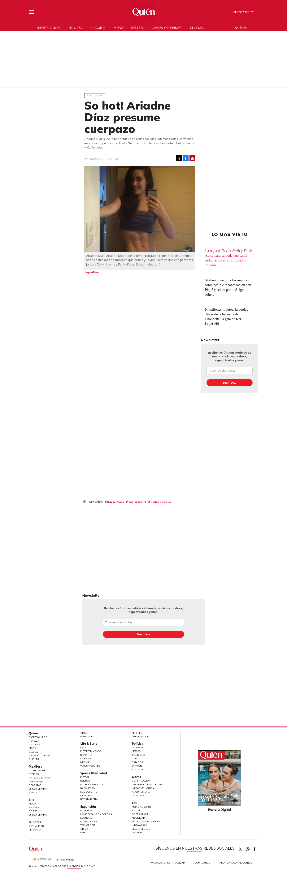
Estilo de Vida (38, 788)
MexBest (35, 766)
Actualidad (36, 826)
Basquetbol (88, 788)
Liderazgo (35, 829)
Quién (33, 733)
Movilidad (138, 817)
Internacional (89, 821)
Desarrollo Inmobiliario (148, 784)
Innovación (139, 825)
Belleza (138, 28)
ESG (82, 832)
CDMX (135, 758)
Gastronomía (37, 770)
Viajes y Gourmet (39, 755)
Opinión (85, 732)
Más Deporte (88, 791)
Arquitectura (141, 791)
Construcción (141, 780)
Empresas (86, 810)
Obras (84, 828)
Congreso (138, 754)
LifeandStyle (140, 736)
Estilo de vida (38, 814)
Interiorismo (140, 795)
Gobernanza (140, 814)
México (136, 751)
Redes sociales (161, 502)
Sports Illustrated (93, 773)
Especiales (87, 736)
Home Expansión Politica (96, 814)
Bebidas (34, 774)
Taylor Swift (137, 502)
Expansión (88, 806)
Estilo (84, 747)
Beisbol (85, 780)
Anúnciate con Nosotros (236, 862)
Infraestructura (143, 788)
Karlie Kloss (115, 502)
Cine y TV (85, 758)
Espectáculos (49, 28)
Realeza (76, 28)
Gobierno (138, 747)
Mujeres (35, 822)
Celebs (33, 811)
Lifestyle (86, 795)
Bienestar (35, 785)
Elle (31, 800)
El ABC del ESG (141, 828)
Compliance (202, 862)
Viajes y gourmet (167, 28)
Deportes (86, 754)
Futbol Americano (92, 784)
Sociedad (138, 769)
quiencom (251, 848)
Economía (86, 817)
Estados (137, 762)
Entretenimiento (90, 751)
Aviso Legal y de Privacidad (167, 862)
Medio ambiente (141, 806)
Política (137, 743)
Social (136, 810)
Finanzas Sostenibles (146, 821)
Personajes (36, 781)
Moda (118, 28)
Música (84, 762)
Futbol (84, 777)
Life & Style (88, 743)
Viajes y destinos (39, 777)
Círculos (98, 28)
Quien (240, 849)
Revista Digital (244, 12)
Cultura (197, 28)
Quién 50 (241, 27)
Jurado (33, 792)
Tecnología (87, 825)
